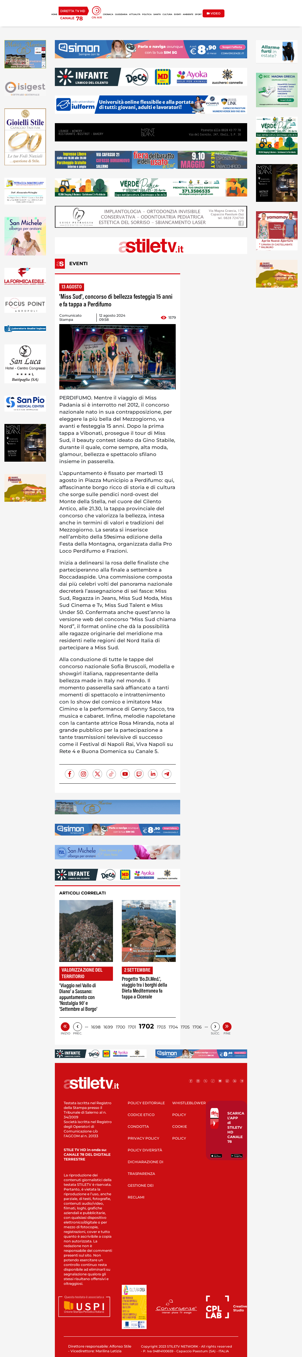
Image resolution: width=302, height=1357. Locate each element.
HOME (54, 14)
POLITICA (147, 14)
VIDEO (213, 13)
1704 (173, 1027)
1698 (96, 1027)
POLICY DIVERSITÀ (145, 1150)
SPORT (198, 14)
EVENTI (177, 14)
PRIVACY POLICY (143, 1138)
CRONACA (108, 14)
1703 (161, 1027)
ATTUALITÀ (134, 14)
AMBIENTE (188, 14)
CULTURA (167, 14)
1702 (146, 1026)
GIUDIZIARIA (121, 14)
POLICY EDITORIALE (146, 1103)
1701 (132, 1027)
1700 (120, 1027)
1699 (108, 1027)
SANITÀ (157, 14)
